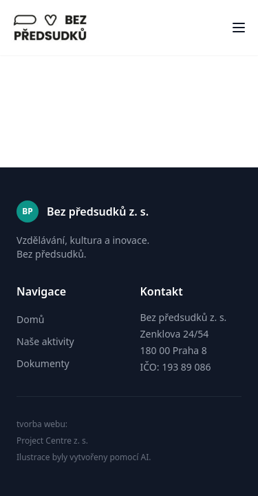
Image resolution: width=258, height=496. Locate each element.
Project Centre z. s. (52, 440)
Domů (30, 319)
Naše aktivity (45, 341)
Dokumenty (43, 363)
